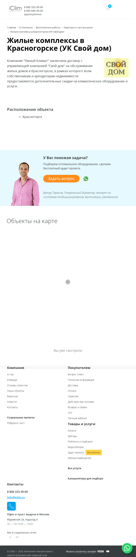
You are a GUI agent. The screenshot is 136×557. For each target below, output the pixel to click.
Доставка (73, 385)
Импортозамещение (79, 458)
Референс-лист (16, 423)
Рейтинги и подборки (80, 441)
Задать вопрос (61, 178)
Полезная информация (81, 379)
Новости (12, 401)
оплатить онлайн (85, 551)
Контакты (12, 407)
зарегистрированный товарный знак (27, 555)
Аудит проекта (84, 452)
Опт (70, 412)
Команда (12, 379)
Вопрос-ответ (76, 374)
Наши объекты (15, 390)
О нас (10, 374)
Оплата (72, 390)
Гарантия (73, 396)
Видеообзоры (76, 447)
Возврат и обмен (77, 407)
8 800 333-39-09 (33, 7)
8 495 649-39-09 (33, 10)
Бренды (72, 436)
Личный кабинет (77, 418)
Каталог (72, 430)
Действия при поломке (81, 401)
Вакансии (12, 396)
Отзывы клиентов (17, 385)
